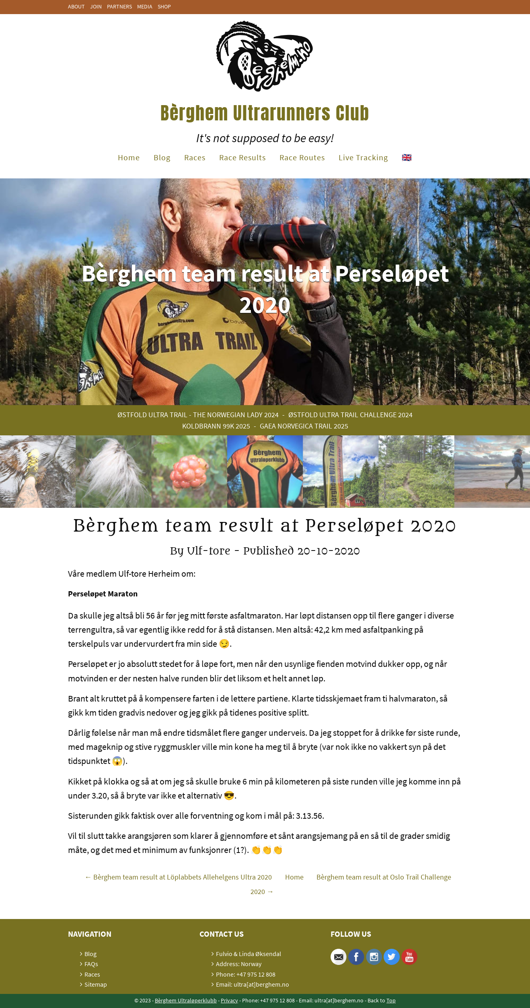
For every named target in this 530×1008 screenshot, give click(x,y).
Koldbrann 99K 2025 (216, 426)
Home (129, 157)
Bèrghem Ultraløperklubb (186, 1000)
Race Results (242, 157)
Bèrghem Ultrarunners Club (265, 112)
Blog (162, 157)
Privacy (229, 1000)
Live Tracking (363, 157)
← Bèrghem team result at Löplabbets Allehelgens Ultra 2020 (178, 877)
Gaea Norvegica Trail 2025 (304, 426)
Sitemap (95, 984)
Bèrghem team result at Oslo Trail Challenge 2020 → (351, 884)
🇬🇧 (407, 157)
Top (391, 1000)
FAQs (91, 964)
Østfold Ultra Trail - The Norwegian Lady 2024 (198, 414)
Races (194, 157)
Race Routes (302, 157)
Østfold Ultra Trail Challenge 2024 (350, 414)
